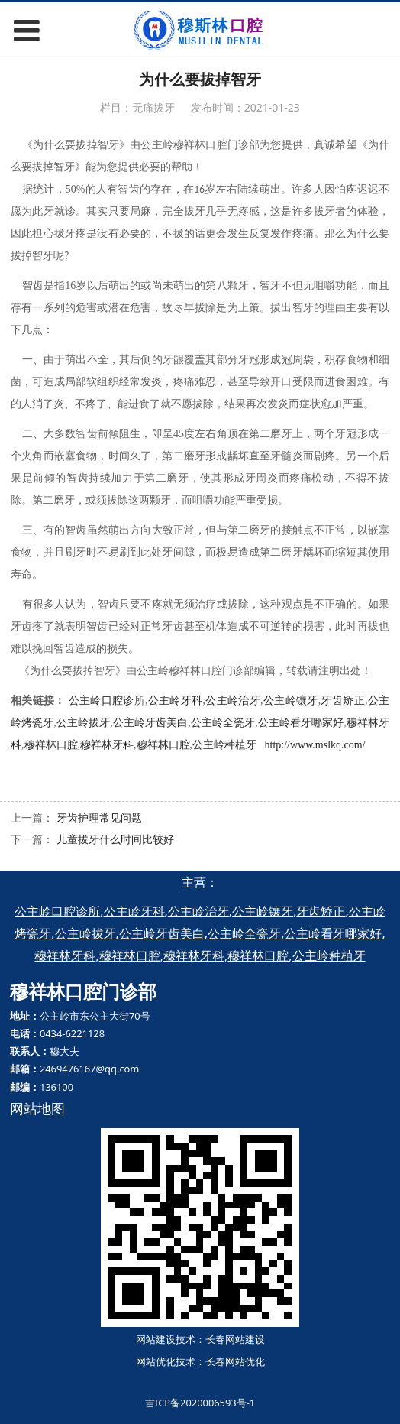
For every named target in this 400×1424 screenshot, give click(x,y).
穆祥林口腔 (51, 745)
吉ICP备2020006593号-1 (200, 1402)
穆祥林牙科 (107, 745)
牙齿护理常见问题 (99, 817)
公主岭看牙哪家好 (301, 722)
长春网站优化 (235, 1361)
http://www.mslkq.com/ (315, 745)
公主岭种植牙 (224, 745)
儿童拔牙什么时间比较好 (115, 839)
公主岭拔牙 (83, 722)
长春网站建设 (235, 1339)
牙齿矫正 (343, 700)
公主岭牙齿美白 (151, 722)
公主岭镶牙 (290, 700)
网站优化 (156, 1361)
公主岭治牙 (232, 700)
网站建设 (156, 1339)
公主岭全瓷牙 (223, 722)
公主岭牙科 (174, 700)
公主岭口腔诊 (101, 700)
